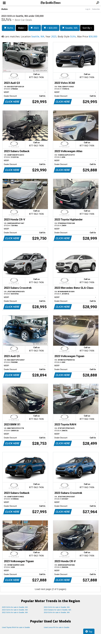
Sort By (87, 28)
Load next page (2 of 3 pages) (50, 589)
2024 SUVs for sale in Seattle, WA (57, 607)
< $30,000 (50, 27)
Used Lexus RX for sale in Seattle (56, 627)
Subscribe (96, 9)
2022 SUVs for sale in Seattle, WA (15, 612)
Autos (4, 9)
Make (22, 28)
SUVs (8, 27)
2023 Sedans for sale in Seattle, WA (57, 610)
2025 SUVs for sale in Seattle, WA (15, 607)
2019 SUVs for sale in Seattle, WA (57, 612)
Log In (87, 9)
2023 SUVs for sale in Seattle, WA (15, 610)
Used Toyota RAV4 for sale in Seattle (16, 627)
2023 (34, 27)
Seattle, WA (69, 27)
